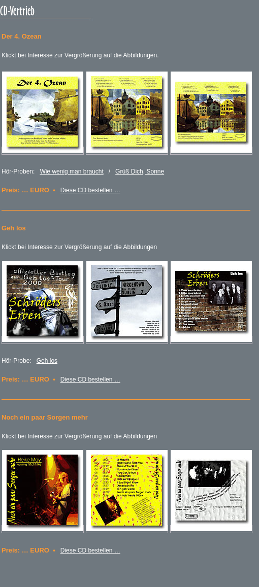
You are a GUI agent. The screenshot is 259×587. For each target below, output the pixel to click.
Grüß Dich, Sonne (139, 171)
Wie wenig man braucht (71, 171)
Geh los (47, 360)
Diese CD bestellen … (90, 190)
